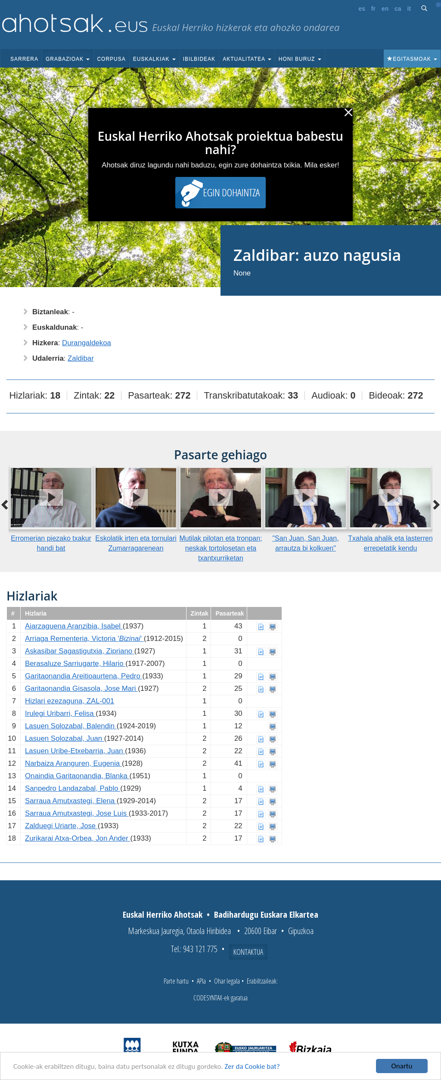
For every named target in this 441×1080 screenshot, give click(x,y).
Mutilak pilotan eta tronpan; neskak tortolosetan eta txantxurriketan (220, 548)
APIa (201, 981)
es (361, 8)
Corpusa (111, 59)
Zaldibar (81, 358)
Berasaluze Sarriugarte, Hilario (75, 663)
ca (397, 8)
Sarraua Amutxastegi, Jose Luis (77, 813)
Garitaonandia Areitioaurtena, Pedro (83, 676)
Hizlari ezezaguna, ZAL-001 (69, 701)
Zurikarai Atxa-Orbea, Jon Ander (77, 838)
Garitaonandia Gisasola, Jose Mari (81, 688)
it (409, 8)
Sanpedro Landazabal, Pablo (72, 788)
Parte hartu (176, 981)
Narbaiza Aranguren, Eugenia (73, 763)
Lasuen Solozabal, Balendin (71, 726)
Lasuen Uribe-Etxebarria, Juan (75, 751)
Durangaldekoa (86, 343)
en (385, 8)
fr (373, 8)
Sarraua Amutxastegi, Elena (71, 801)
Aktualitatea (247, 59)
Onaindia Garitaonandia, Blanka (77, 776)
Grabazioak (68, 59)
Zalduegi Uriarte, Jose (61, 826)
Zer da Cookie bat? (252, 1066)
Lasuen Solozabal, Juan (64, 738)
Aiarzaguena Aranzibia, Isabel (74, 626)
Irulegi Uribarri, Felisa (60, 713)
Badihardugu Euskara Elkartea (266, 914)
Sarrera (24, 59)
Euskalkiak (154, 59)
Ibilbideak (199, 59)
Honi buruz (300, 59)
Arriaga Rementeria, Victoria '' (84, 638)
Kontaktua (248, 952)
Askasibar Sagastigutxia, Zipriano (79, 651)
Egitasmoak (412, 59)
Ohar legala (227, 981)
